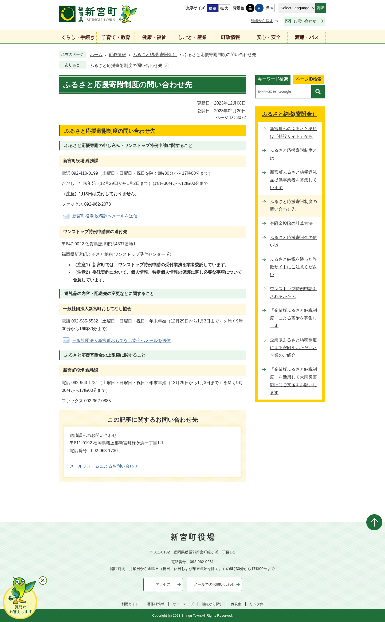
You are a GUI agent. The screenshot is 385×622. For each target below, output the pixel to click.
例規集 (236, 604)
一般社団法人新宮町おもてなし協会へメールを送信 (121, 340)
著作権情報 (155, 604)
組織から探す (262, 21)
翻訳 (320, 8)
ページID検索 (308, 79)
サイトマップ (183, 604)
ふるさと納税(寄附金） (155, 54)
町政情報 (117, 54)
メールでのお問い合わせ (214, 584)
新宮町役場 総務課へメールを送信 (105, 216)
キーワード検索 (273, 79)
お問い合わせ (305, 21)
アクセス (163, 584)
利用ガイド (130, 604)
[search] (284, 91)
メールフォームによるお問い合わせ (104, 466)
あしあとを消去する (166, 66)
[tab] (272, 80)
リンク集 (257, 604)
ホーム (96, 54)
